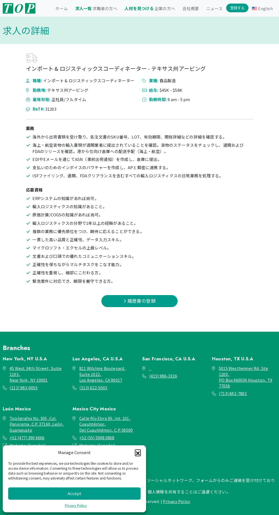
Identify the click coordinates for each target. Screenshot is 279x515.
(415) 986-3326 (163, 376)
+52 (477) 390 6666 (27, 437)
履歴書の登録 (139, 301)
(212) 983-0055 (24, 387)
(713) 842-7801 (233, 393)
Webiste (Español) (28, 445)
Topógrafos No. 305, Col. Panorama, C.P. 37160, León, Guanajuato (36, 424)
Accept (74, 493)
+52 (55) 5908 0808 (96, 437)
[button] (138, 452)
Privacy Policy (76, 505)
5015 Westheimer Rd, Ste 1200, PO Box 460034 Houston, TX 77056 (245, 377)
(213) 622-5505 (93, 387)
